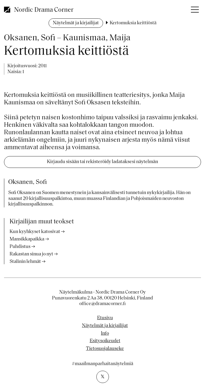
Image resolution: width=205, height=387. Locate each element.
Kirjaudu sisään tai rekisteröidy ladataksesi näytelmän (102, 161)
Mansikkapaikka (27, 239)
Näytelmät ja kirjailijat (76, 23)
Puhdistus (20, 246)
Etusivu (105, 318)
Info (105, 333)
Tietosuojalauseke (105, 348)
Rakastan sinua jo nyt (31, 254)
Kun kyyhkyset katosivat (35, 231)
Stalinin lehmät (25, 261)
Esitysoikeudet (105, 341)
